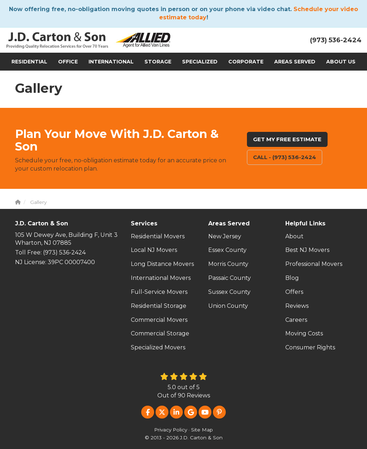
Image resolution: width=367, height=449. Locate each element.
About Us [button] (341, 61)
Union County (228, 305)
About (294, 236)
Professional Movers (313, 264)
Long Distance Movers (162, 264)
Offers (294, 291)
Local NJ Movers (154, 250)
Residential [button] (29, 61)
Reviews (297, 305)
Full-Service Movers (159, 291)
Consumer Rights (310, 347)
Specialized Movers (158, 347)
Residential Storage (158, 305)
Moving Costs (304, 333)
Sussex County (229, 291)
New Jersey (224, 236)
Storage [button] (157, 61)
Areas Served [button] (294, 61)
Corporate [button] (245, 61)
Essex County (227, 250)
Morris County (228, 264)
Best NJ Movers (307, 250)
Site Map (202, 430)
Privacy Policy (170, 430)
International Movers (161, 277)
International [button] (111, 61)
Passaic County (229, 277)
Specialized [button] (200, 61)
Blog (292, 277)
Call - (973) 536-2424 (284, 157)
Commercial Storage (160, 333)
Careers (296, 319)
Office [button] (68, 61)
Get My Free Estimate (287, 139)
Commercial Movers (159, 319)
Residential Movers (158, 236)
